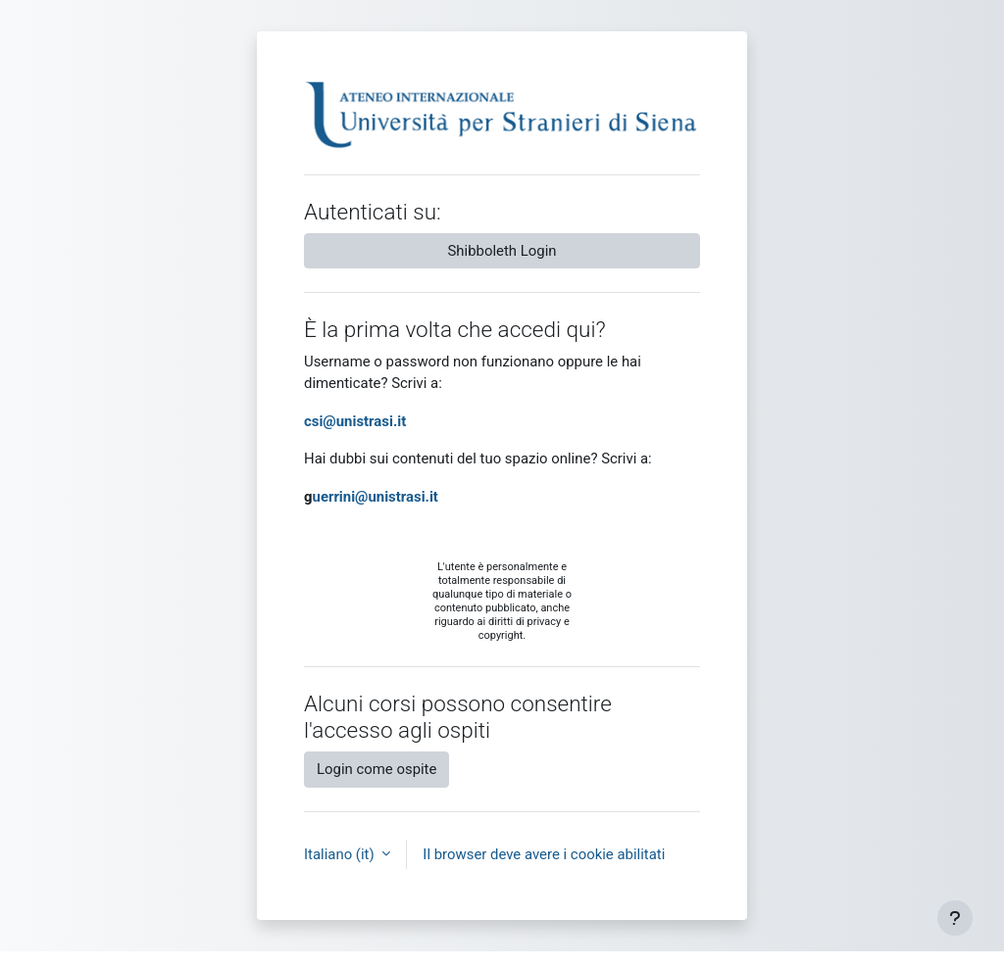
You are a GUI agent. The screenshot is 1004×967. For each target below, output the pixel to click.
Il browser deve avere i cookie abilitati (544, 854)
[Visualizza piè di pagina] (955, 918)
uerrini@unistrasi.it (375, 497)
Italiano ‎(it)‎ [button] (340, 854)
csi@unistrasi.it (355, 421)
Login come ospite (376, 769)
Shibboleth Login (502, 251)
